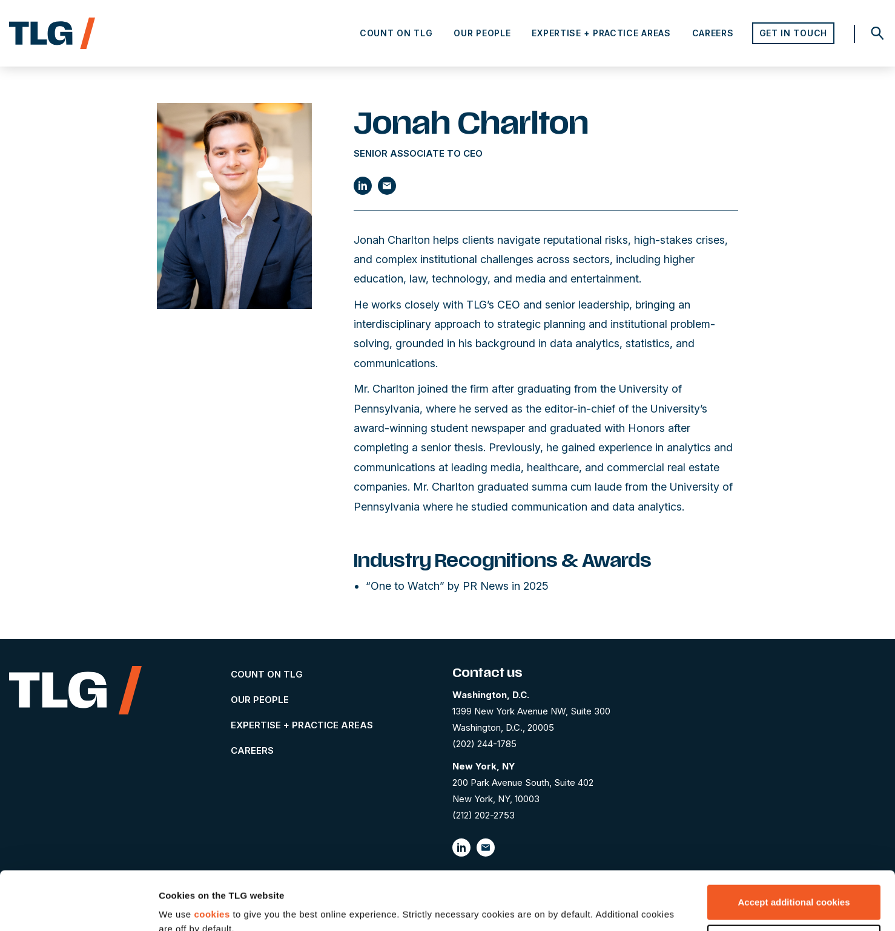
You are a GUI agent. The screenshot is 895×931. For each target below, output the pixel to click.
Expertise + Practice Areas (601, 33)
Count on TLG (396, 33)
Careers (713, 33)
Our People (482, 33)
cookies (212, 859)
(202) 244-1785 (484, 744)
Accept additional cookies (794, 847)
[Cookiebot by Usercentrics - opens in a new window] (78, 907)
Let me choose (794, 886)
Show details (187, 907)
